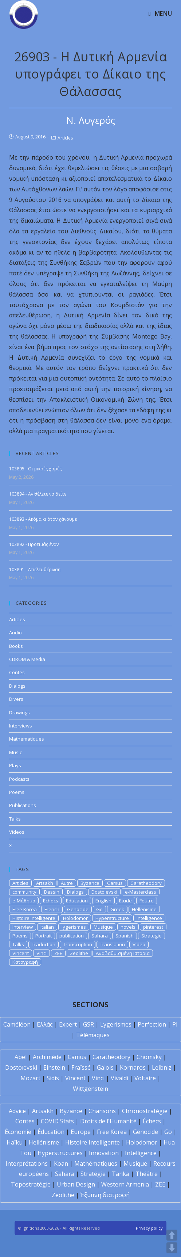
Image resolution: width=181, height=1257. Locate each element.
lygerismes (74, 927)
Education (77, 900)
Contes (17, 672)
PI (175, 1024)
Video (139, 944)
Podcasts (19, 779)
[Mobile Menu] (160, 13)
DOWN (171, 1247)
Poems (16, 792)
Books (16, 646)
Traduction (43, 944)
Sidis (53, 1078)
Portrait (43, 935)
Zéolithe (63, 1195)
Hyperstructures (60, 1153)
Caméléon (17, 1024)
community (24, 892)
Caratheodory (146, 883)
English (103, 900)
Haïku (15, 1142)
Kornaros (133, 1067)
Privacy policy (149, 1228)
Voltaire (145, 1078)
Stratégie (93, 1174)
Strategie (151, 935)
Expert (68, 1024)
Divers (16, 699)
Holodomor (75, 918)
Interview (22, 927)
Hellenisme (144, 909)
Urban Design (76, 1184)
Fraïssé (81, 1067)
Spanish (124, 935)
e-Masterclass (140, 892)
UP (171, 1235)
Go (99, 909)
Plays (15, 765)
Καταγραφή (25, 962)
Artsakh (44, 883)
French (51, 909)
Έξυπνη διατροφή (105, 1195)
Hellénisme (44, 1142)
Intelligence (149, 918)
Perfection (152, 1024)
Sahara (99, 935)
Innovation (104, 1153)
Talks (15, 818)
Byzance (89, 883)
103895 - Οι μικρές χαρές (35, 469)
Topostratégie (31, 1184)
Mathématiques (95, 1163)
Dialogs (17, 686)
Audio (15, 632)
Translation (112, 944)
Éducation (51, 1132)
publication (71, 935)
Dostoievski (104, 892)
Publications (22, 805)
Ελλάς (45, 1024)
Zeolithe (79, 953)
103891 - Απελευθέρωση (34, 569)
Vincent (20, 953)
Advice (17, 1111)
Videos (16, 832)
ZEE (58, 953)
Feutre (146, 900)
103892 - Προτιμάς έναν (34, 544)
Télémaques (93, 1035)
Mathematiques (26, 739)
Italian (47, 927)
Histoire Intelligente (33, 918)
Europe (81, 1132)
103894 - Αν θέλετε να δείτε (37, 494)
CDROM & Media (27, 659)
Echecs (50, 900)
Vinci (41, 953)
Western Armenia (125, 1184)
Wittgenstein (90, 1089)
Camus (115, 883)
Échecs (152, 1121)
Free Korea (24, 909)
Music (15, 752)
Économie (18, 1132)
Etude (125, 900)
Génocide (145, 1132)
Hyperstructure (112, 918)
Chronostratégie (145, 1111)
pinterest (153, 927)
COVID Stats (57, 1121)
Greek (117, 909)
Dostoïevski (21, 1067)
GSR (88, 1024)
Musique (103, 927)
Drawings (19, 712)
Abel (21, 1057)
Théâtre (146, 1174)
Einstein (54, 1067)
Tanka (120, 1174)
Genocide (77, 909)
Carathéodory (111, 1057)
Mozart (30, 1078)
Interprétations (26, 1163)
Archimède (47, 1057)
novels (128, 927)
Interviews (20, 725)
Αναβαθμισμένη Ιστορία (123, 953)
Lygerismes (115, 1024)
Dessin (51, 892)
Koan (61, 1163)
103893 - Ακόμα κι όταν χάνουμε (43, 519)
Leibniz (162, 1067)
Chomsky (149, 1057)
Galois (105, 1067)
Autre (67, 883)
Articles (65, 138)
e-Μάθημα (23, 900)
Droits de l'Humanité (108, 1121)
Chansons (102, 1111)
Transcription (77, 944)
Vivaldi (119, 1078)
